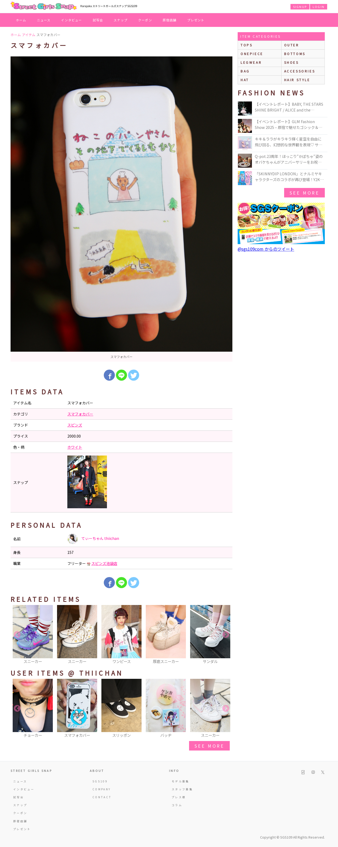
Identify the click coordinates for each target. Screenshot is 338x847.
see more (209, 746)
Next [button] (226, 635)
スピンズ (74, 425)
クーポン (145, 20)
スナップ (121, 20)
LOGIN (319, 6)
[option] (121, 209)
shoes (291, 62)
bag (245, 71)
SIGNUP (300, 6)
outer (291, 45)
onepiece (252, 53)
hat (245, 80)
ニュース (44, 20)
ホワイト (74, 447)
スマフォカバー (80, 414)
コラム (177, 805)
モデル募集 (180, 781)
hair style (297, 80)
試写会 (98, 20)
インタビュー (71, 20)
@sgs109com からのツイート (266, 249)
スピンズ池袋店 (104, 563)
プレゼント (196, 20)
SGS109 (100, 781)
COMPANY (101, 789)
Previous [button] (17, 635)
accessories (299, 71)
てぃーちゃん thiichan (93, 539)
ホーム (21, 20)
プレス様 (179, 797)
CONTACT (102, 797)
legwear (251, 62)
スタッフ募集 (182, 789)
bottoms (295, 53)
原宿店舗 (170, 20)
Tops (246, 45)
